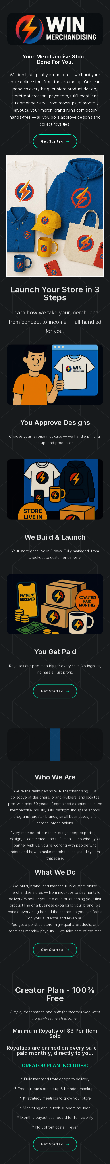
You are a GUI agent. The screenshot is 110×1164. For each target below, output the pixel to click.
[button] (55, 141)
